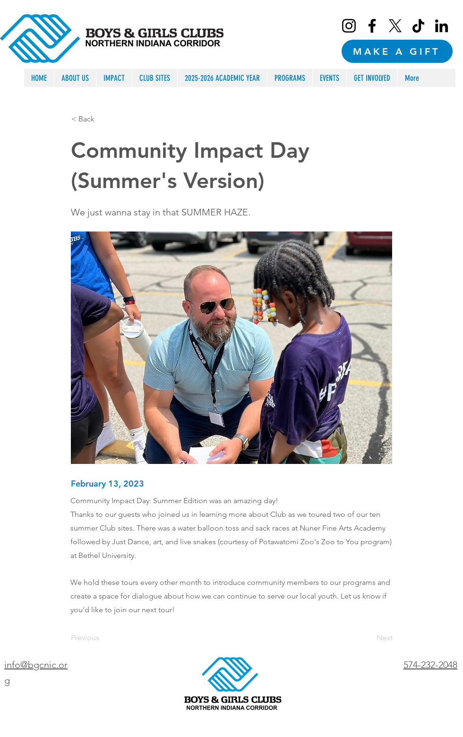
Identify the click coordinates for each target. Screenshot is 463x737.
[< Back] (102, 119)
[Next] (369, 638)
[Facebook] (372, 26)
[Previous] (102, 638)
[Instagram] (349, 26)
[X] (395, 26)
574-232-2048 (430, 664)
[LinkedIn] (441, 26)
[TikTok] (418, 26)
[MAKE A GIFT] (397, 51)
